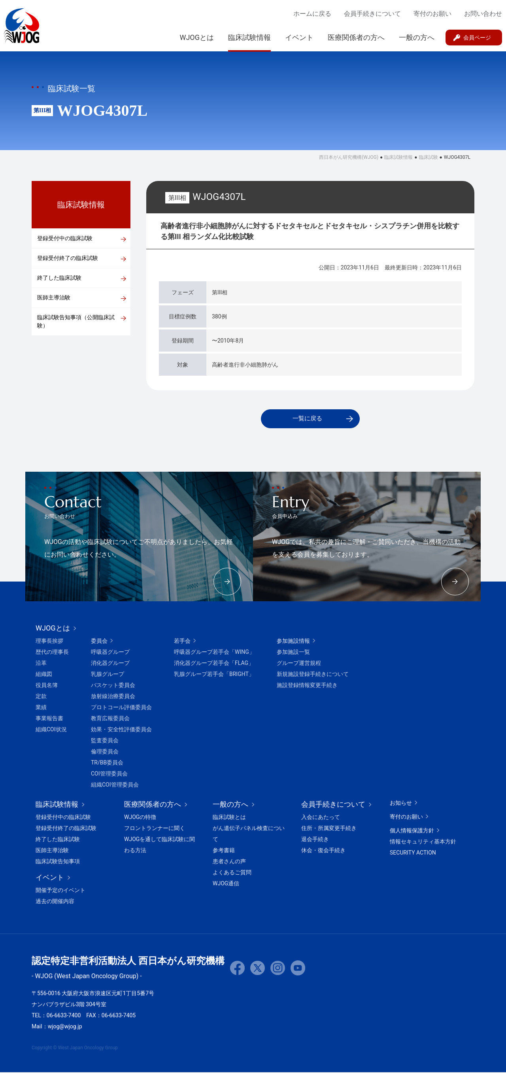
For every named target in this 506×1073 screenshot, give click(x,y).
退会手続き (315, 840)
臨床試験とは (229, 818)
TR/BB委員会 (107, 763)
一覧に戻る (307, 419)
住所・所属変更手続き (329, 829)
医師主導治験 (53, 297)
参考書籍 (224, 851)
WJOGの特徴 (140, 818)
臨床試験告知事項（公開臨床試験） (76, 321)
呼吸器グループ (110, 652)
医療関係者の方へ (356, 37)
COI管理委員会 (109, 774)
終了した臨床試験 (59, 278)
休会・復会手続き (323, 851)
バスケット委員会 (113, 686)
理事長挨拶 (49, 641)
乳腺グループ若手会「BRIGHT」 (214, 675)
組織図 (44, 675)
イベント (299, 37)
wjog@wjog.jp (65, 1027)
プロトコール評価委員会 (121, 708)
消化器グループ (110, 664)
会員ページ (477, 37)
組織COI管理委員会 (115, 785)
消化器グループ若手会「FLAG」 (214, 664)
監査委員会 (105, 741)
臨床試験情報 (249, 37)
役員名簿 (47, 686)
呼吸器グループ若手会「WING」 (214, 652)
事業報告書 (49, 719)
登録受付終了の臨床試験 (67, 258)
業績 (41, 708)
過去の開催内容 (55, 902)
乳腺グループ (107, 675)
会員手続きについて (372, 13)
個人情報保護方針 (412, 831)
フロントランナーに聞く (154, 829)
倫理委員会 (105, 752)
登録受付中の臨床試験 (65, 238)
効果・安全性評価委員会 (121, 730)
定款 (41, 697)
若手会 (182, 641)
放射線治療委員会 (113, 697)
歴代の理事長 (52, 652)
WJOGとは (196, 37)
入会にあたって (320, 818)
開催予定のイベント (60, 891)
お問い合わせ (483, 13)
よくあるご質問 (232, 873)
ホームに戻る (312, 13)
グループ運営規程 (299, 664)
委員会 (99, 641)
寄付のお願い (432, 13)
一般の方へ (416, 37)
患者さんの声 (229, 862)
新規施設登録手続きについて (313, 675)
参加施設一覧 (293, 652)
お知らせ (401, 803)
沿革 (41, 664)
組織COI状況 (51, 730)
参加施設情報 (293, 641)
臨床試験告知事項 (58, 862)
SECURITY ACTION (413, 853)
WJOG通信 (226, 884)
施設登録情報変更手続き (307, 686)
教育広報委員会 (110, 719)
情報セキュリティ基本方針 (423, 842)
